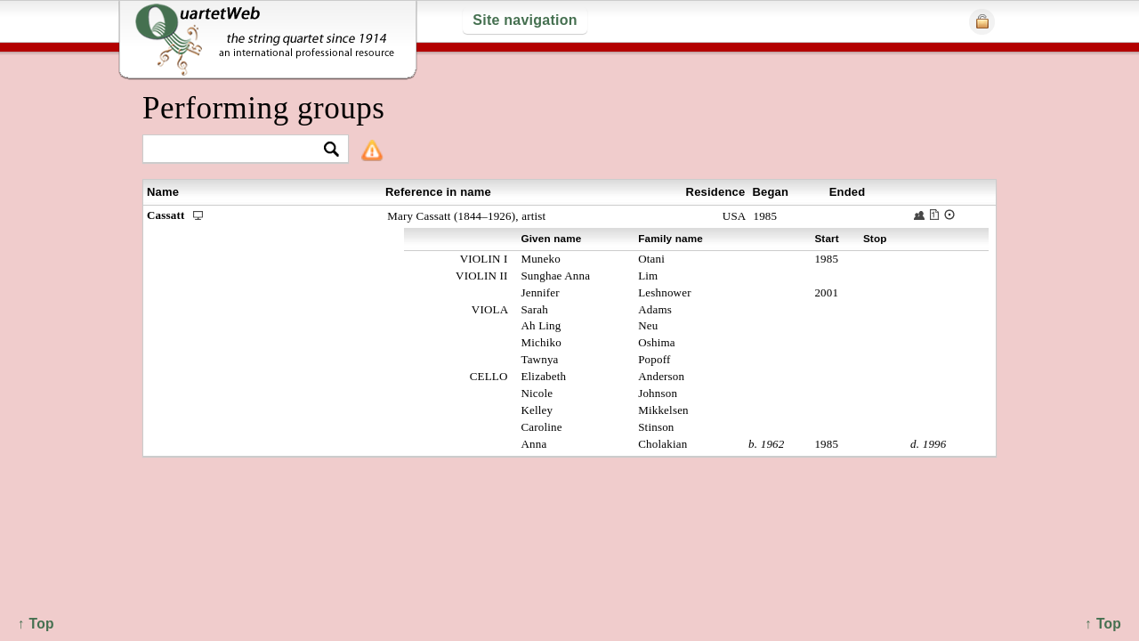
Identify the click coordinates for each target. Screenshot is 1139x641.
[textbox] (238, 150)
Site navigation (525, 20)
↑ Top (1103, 623)
